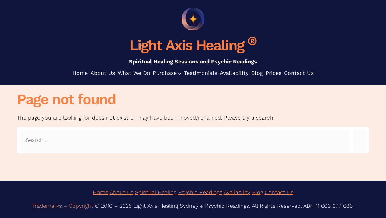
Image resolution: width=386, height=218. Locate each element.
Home (100, 192)
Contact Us (279, 192)
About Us (121, 192)
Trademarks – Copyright (62, 206)
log (259, 192)
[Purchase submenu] (179, 73)
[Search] (359, 140)
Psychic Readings (200, 192)
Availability (237, 192)
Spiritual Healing (155, 192)
